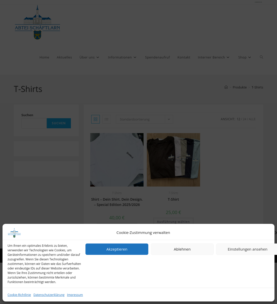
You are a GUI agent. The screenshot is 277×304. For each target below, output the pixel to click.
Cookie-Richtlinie (19, 295)
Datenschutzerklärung (49, 295)
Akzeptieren (116, 249)
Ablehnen (182, 249)
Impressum (75, 295)
